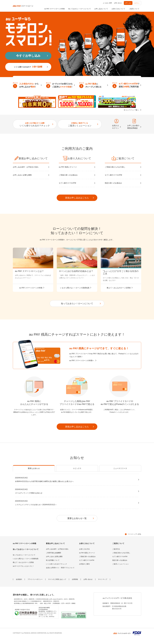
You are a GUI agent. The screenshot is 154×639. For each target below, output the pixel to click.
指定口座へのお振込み (113, 183)
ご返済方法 (116, 549)
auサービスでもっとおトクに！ (23, 566)
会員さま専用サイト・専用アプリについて (60, 568)
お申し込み (128, 3)
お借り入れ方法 (84, 549)
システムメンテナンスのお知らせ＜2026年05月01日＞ (75, 503)
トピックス (77, 468)
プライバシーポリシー (35, 579)
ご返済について (134, 9)
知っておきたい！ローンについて (79, 9)
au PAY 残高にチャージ (68, 167)
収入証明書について (52, 560)
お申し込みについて (101, 9)
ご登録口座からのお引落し (115, 167)
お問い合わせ (118, 3)
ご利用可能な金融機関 (53, 553)
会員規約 (19, 579)
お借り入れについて (118, 9)
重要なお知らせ (34, 468)
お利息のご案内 (84, 564)
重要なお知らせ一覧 (77, 518)
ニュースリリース (120, 468)
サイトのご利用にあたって (57, 579)
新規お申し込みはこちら (77, 198)
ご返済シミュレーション (79, 124)
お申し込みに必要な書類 (22, 175)
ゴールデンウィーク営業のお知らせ (75, 491)
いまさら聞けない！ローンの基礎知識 (25, 558)
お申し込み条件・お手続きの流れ (25, 167)
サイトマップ (102, 579)
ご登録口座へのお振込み (68, 175)
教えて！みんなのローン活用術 (23, 562)
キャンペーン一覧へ (131, 110)
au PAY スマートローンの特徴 (54, 9)
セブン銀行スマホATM (67, 183)
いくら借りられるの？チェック (35, 124)
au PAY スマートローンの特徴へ (81, 360)
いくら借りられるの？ (28, 67)
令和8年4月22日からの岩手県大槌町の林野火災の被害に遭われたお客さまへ (75, 479)
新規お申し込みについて (55, 543)
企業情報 (75, 579)
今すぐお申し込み (28, 55)
